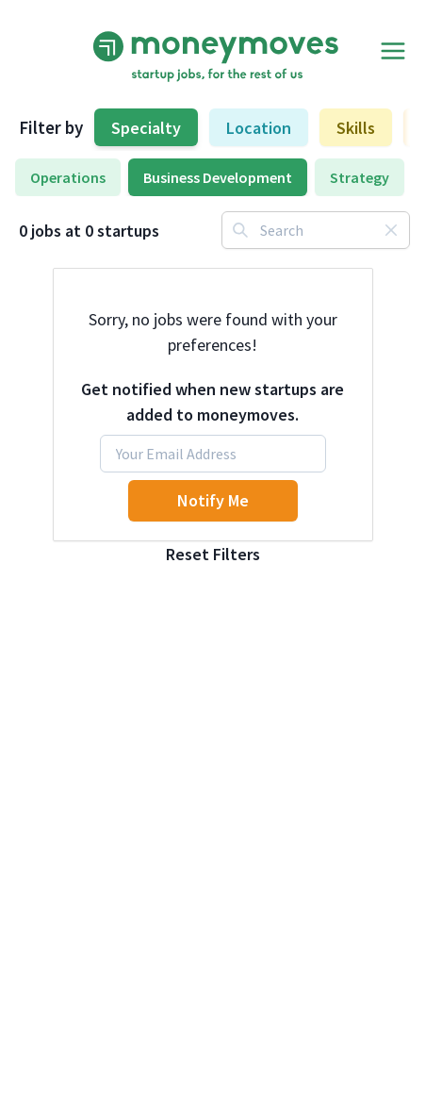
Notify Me (213, 500)
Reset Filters (213, 554)
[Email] (213, 453)
